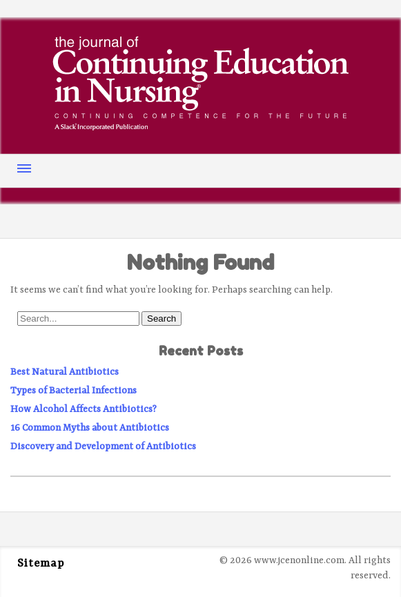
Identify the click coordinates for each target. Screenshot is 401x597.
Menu (24, 168)
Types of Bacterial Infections (73, 390)
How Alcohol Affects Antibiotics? (83, 409)
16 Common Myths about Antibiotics (89, 427)
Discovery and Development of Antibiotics (103, 446)
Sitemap (40, 564)
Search (161, 318)
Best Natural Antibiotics (64, 372)
